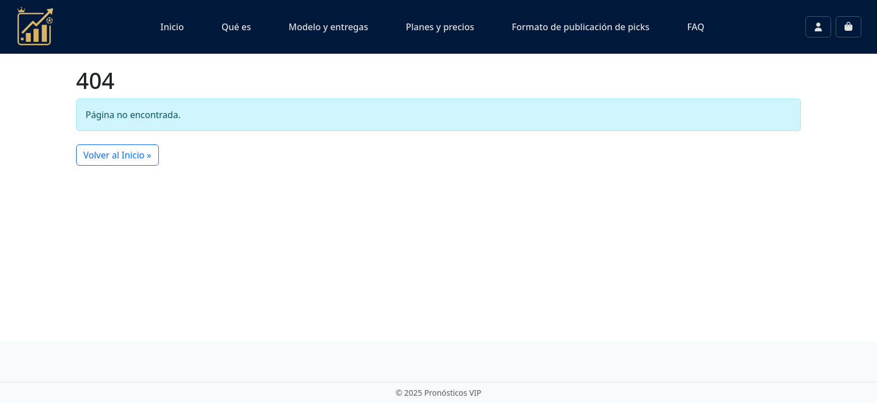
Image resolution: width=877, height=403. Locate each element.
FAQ (695, 27)
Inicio (172, 27)
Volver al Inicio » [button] (117, 155)
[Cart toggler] (848, 27)
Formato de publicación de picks (580, 27)
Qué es (236, 27)
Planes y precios (440, 27)
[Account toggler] (818, 27)
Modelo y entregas (328, 27)
